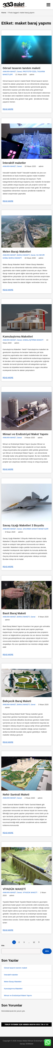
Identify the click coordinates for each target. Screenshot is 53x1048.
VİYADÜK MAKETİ (14, 889)
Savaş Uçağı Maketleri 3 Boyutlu (23, 525)
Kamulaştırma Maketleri (18, 336)
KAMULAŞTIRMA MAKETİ (33, 340)
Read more (8, 109)
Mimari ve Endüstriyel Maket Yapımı (25, 434)
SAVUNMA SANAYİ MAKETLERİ (35, 529)
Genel (19, 72)
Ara (2, 945)
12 (34, 942)
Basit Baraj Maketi (14, 613)
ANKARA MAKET (9, 72)
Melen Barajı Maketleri (17, 251)
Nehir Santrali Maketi (16, 794)
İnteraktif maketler (14, 162)
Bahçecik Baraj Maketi (17, 701)
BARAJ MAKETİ (23, 255)
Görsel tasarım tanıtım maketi (21, 68)
